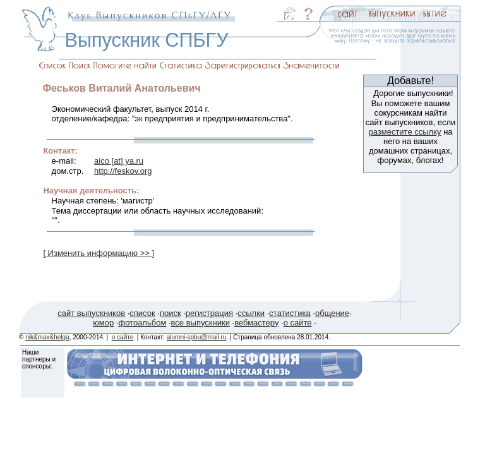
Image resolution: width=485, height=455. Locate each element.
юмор (103, 322)
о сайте (298, 322)
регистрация (209, 313)
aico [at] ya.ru (118, 161)
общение (332, 313)
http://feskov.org (123, 171)
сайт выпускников (91, 313)
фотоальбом (142, 322)
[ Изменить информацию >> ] (98, 253)
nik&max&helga (47, 337)
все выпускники (200, 322)
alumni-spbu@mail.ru (197, 337)
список (142, 313)
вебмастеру (256, 322)
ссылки (251, 313)
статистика (289, 313)
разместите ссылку (404, 131)
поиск (170, 313)
